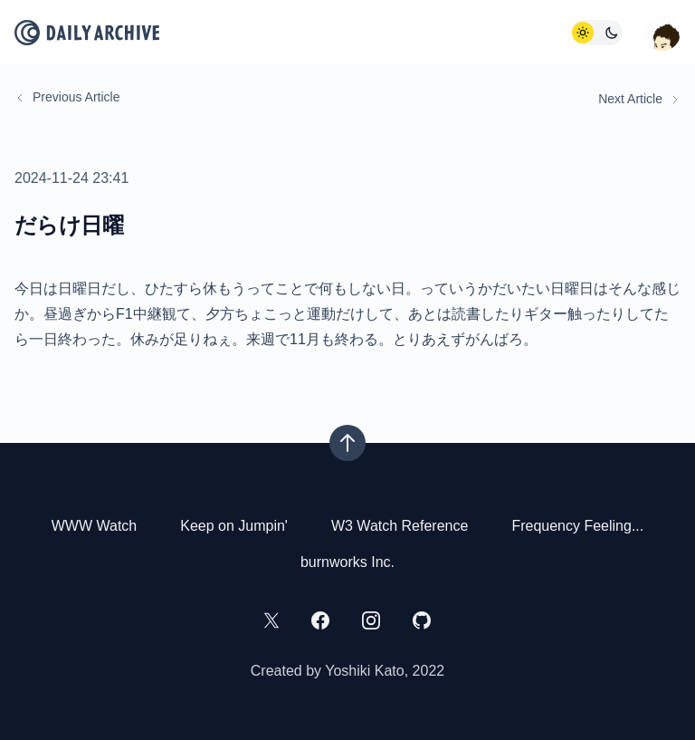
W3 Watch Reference (399, 525)
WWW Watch (95, 525)
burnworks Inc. (347, 562)
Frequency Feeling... (577, 525)
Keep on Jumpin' (234, 525)
